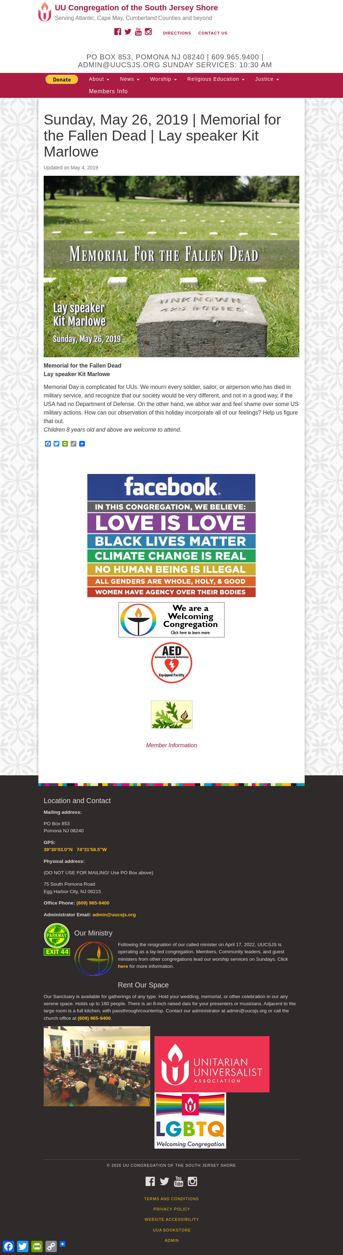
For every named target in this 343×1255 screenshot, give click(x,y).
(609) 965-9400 (92, 903)
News (130, 79)
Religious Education (216, 79)
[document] (171, 436)
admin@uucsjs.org (114, 914)
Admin (172, 1240)
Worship (163, 79)
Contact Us (213, 33)
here (123, 966)
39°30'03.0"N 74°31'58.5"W (75, 849)
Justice (267, 79)
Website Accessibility (172, 1219)
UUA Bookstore (172, 1230)
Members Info (108, 91)
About (99, 79)
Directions (177, 33)
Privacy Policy (171, 1209)
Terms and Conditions (171, 1199)
